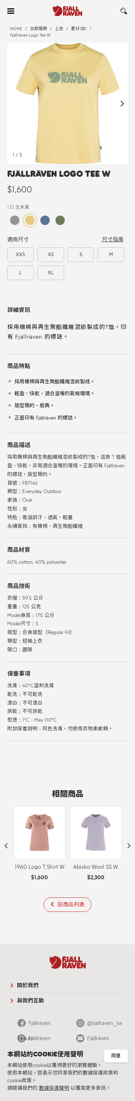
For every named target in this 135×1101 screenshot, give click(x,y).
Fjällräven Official (33, 1040)
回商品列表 (71, 904)
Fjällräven (98, 1038)
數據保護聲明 (54, 1088)
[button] (122, 104)
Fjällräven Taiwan (33, 1025)
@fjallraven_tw (104, 1023)
